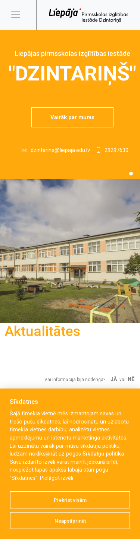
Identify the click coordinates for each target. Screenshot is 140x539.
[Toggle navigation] (20, 15)
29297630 (116, 150)
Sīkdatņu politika (103, 454)
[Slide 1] (131, 173)
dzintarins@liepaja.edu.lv (60, 150)
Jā (114, 379)
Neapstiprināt (70, 521)
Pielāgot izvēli (56, 478)
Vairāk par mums (72, 117)
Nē (131, 379)
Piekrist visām (70, 500)
